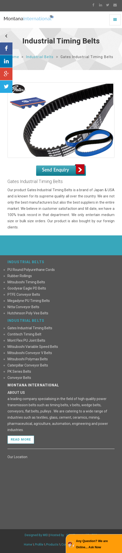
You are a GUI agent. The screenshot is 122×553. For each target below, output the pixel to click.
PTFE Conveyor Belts (23, 294)
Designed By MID (36, 535)
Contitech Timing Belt (24, 334)
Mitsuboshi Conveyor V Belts (29, 353)
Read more (21, 439)
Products (52, 544)
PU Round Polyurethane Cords (31, 270)
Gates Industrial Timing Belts (29, 328)
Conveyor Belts (19, 378)
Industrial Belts (40, 57)
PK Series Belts (19, 371)
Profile (39, 544)
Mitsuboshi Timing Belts (26, 282)
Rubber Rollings (19, 276)
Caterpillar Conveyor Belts (27, 365)
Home (14, 57)
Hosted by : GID (61, 535)
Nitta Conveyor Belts (23, 307)
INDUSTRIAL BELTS (25, 262)
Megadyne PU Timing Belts (28, 301)
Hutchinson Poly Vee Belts (27, 313)
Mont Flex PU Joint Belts (26, 340)
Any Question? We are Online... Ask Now (92, 544)
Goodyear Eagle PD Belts (26, 288)
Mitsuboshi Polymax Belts (27, 359)
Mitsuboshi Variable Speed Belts (32, 347)
